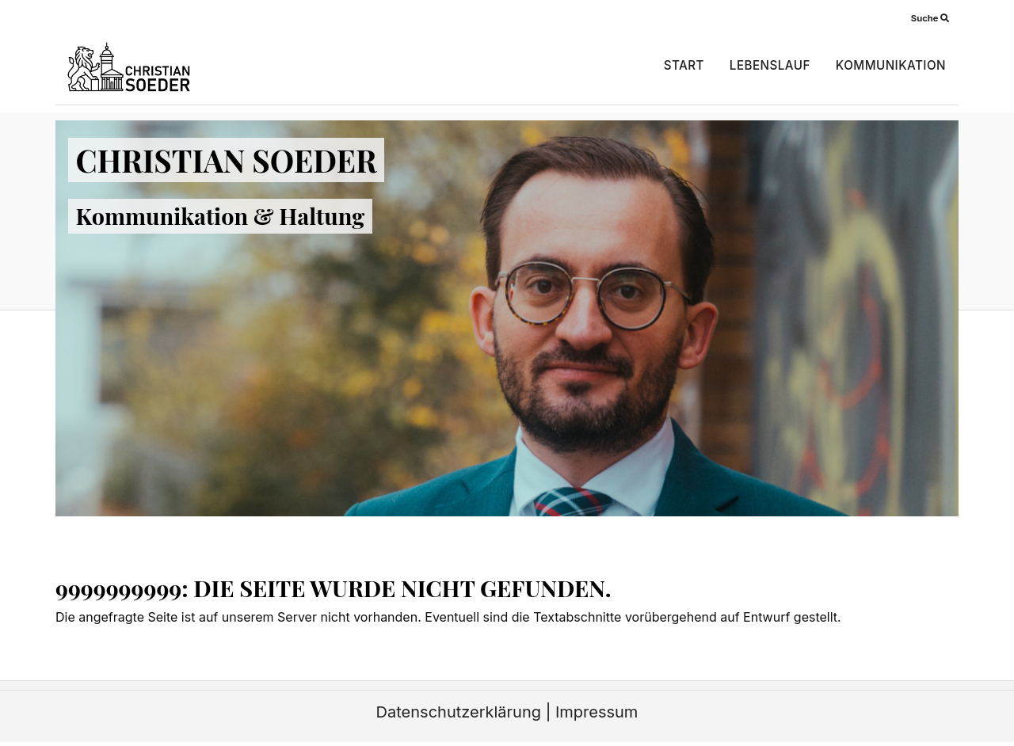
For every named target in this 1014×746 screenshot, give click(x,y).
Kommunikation (891, 65)
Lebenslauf (770, 65)
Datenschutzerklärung (458, 711)
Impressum (596, 711)
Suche (930, 18)
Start (684, 65)
